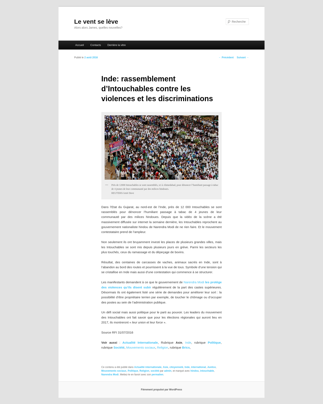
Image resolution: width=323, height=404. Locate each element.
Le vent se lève (96, 21)
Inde (188, 342)
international (198, 367)
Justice (211, 367)
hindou (195, 370)
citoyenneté (176, 367)
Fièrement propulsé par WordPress (161, 389)
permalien (157, 374)
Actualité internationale (148, 367)
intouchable (207, 370)
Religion (162, 347)
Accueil (79, 45)
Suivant (243, 57)
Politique (133, 370)
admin (167, 370)
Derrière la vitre (116, 45)
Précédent (226, 57)
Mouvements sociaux (140, 347)
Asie (165, 367)
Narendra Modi (194, 282)
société (155, 370)
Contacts (95, 45)
